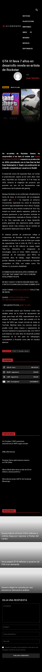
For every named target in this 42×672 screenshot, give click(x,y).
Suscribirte (34, 381)
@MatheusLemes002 (21, 290)
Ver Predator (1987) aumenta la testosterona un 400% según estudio (15, 442)
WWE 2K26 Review (8, 452)
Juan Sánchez (32, 78)
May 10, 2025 (26, 305)
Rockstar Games (24, 351)
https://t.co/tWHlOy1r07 (19, 297)
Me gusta (34, 367)
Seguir (35, 372)
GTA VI (15, 200)
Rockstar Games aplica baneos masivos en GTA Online (15, 461)
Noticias (5, 87)
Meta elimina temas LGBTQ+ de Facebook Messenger (16, 480)
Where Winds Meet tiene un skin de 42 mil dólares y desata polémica (16, 470)
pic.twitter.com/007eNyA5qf (13, 300)
